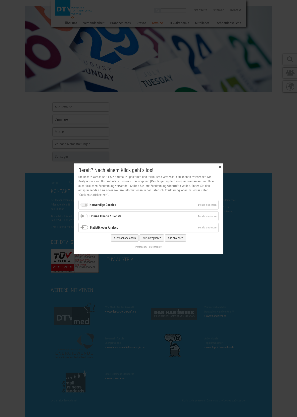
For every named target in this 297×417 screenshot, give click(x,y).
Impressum (141, 246)
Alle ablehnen (175, 238)
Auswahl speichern (125, 238)
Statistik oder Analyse (103, 227)
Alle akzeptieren (152, 238)
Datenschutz (155, 246)
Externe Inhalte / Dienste (105, 216)
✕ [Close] (219, 167)
